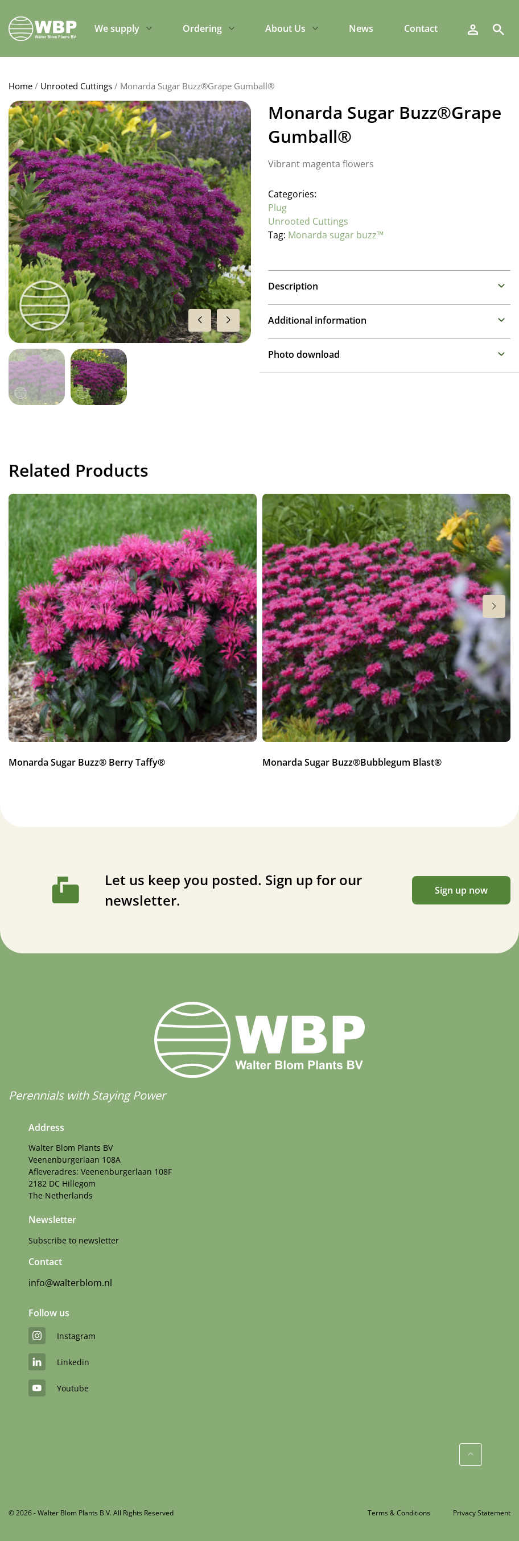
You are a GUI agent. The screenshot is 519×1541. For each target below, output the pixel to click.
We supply (116, 28)
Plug (277, 207)
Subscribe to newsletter (73, 1240)
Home (20, 86)
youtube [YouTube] (58, 1388)
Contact (421, 28)
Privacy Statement (481, 1513)
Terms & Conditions (399, 1513)
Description (293, 286)
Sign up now (461, 890)
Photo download (304, 354)
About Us (285, 28)
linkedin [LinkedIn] (58, 1361)
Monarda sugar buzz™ (336, 235)
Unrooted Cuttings (76, 86)
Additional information (317, 320)
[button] (228, 320)
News (361, 28)
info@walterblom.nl (70, 1282)
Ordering (202, 28)
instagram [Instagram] (62, 1335)
